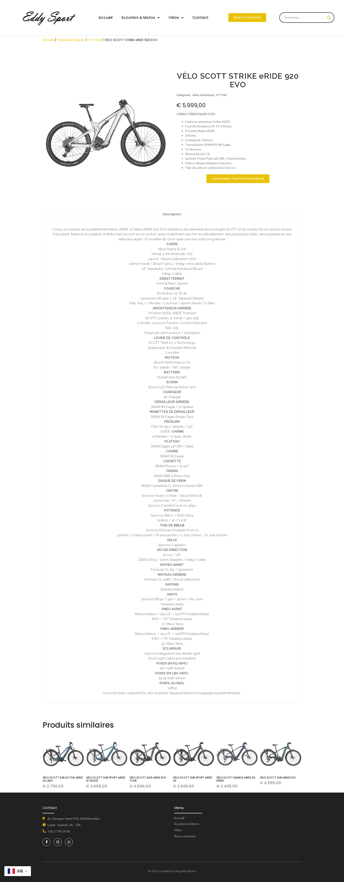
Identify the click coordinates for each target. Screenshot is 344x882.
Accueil (106, 17)
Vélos (176, 18)
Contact (200, 17)
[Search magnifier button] (329, 17)
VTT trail (94, 40)
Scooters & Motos (140, 18)
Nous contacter (185, 836)
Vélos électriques (71, 40)
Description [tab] (172, 214)
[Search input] (305, 17)
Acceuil (179, 818)
